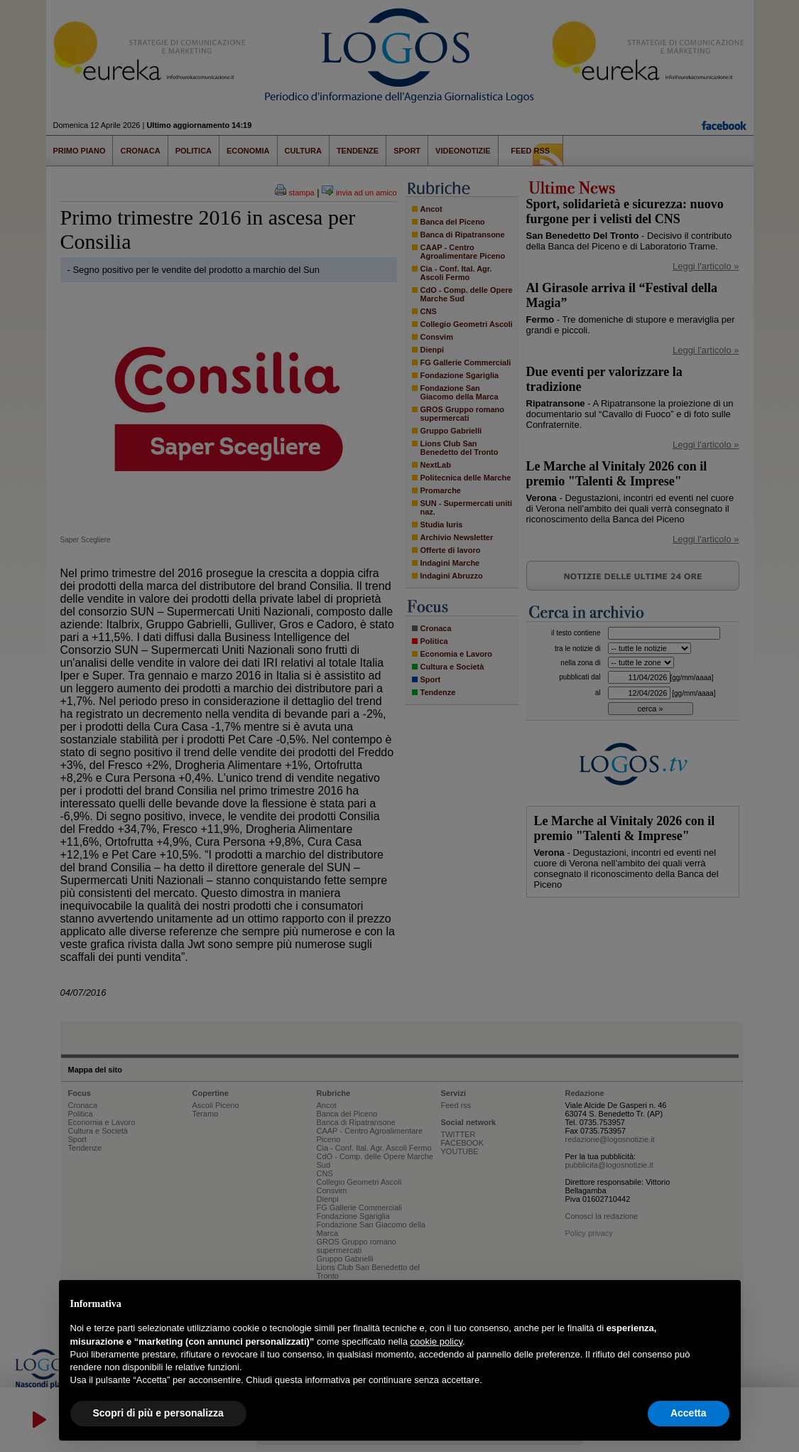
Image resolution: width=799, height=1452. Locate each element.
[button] (722, 1302)
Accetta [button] (688, 1413)
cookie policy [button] (436, 1341)
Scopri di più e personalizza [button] (158, 1413)
